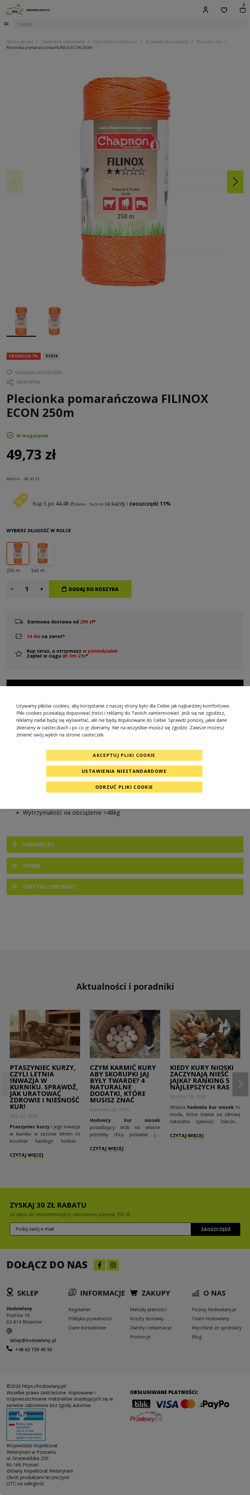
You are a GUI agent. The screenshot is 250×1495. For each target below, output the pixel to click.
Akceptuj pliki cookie (124, 755)
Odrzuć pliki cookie (124, 787)
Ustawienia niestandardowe (124, 771)
